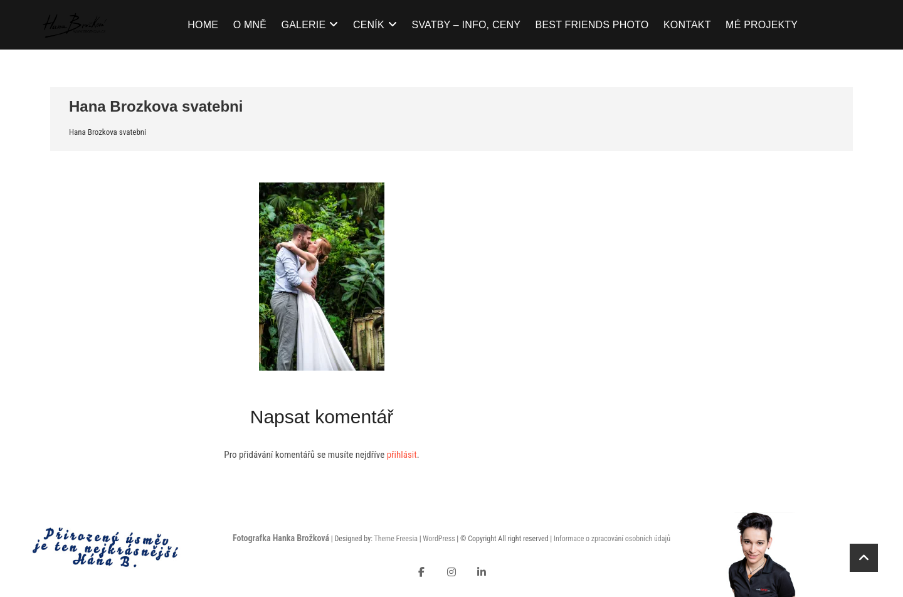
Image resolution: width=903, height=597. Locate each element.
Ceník (368, 24)
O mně (250, 24)
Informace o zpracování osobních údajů (612, 538)
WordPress (439, 538)
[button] (321, 276)
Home (202, 24)
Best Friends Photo (592, 24)
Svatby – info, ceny (466, 24)
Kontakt (687, 24)
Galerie (304, 24)
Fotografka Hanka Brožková (281, 538)
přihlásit (402, 454)
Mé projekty (762, 24)
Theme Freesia (395, 538)
